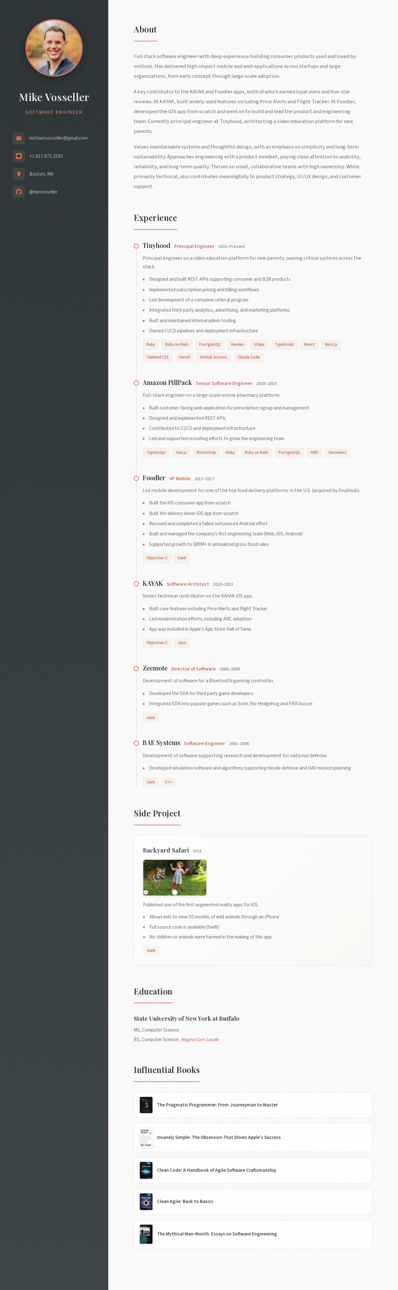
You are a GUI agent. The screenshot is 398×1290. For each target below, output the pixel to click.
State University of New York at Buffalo (186, 1018)
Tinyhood (156, 245)
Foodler (154, 477)
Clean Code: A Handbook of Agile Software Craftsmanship (216, 1170)
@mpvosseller (43, 191)
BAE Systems (161, 742)
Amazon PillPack (167, 382)
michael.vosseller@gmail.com (58, 138)
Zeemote (155, 667)
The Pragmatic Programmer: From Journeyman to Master (217, 1104)
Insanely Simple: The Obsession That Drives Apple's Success (219, 1137)
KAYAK (153, 583)
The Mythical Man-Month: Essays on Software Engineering (217, 1233)
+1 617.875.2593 (46, 156)
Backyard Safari (166, 850)
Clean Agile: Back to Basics (185, 1201)
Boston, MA (41, 174)
